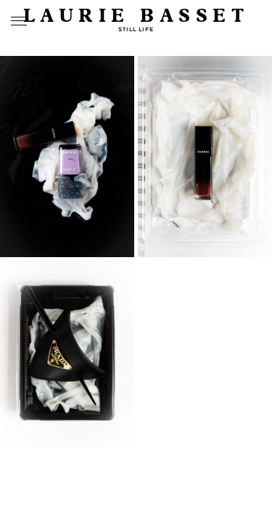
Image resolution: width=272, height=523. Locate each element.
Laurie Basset (136, 16)
